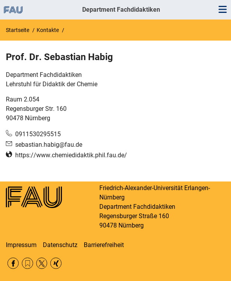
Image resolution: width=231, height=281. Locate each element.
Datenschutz (60, 245)
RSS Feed (27, 263)
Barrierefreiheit (104, 245)
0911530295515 (38, 134)
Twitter (42, 263)
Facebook (13, 263)
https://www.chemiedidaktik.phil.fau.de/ (71, 155)
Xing (56, 263)
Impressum (21, 245)
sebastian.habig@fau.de (48, 144)
